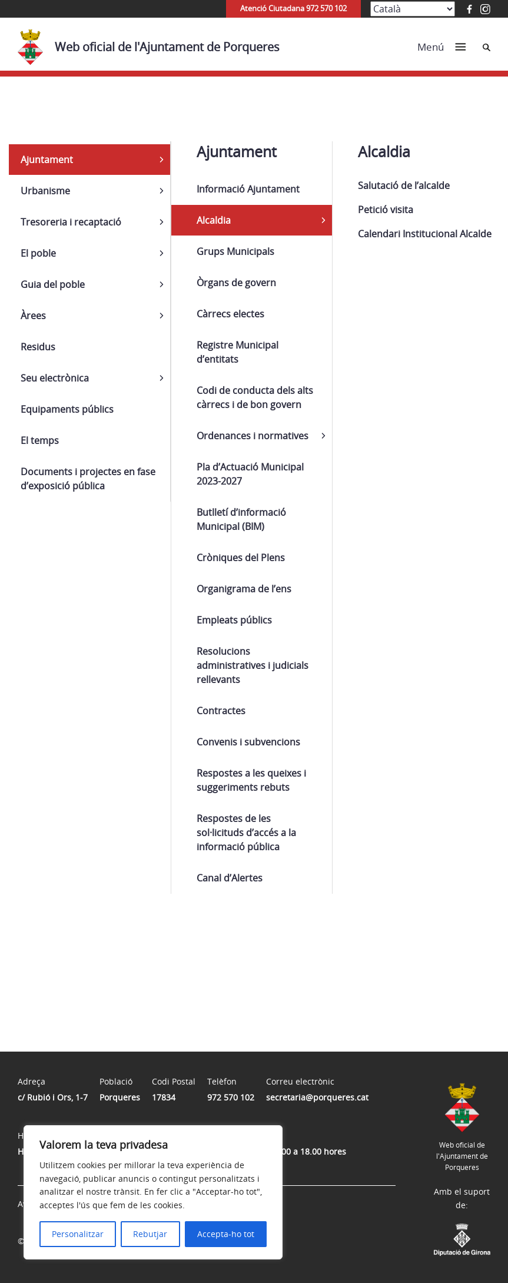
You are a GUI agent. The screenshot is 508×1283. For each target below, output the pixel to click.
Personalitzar (78, 1233)
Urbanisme (45, 190)
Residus (38, 346)
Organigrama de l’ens (244, 588)
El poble (38, 253)
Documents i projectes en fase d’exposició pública (88, 478)
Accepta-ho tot (225, 1233)
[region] (153, 1192)
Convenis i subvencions (248, 741)
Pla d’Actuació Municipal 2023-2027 (250, 474)
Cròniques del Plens (241, 557)
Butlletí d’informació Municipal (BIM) (241, 519)
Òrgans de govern (236, 282)
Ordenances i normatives (252, 435)
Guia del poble (53, 284)
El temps (40, 440)
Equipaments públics (67, 409)
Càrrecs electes (230, 313)
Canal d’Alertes (230, 877)
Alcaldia (214, 220)
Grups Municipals (235, 251)
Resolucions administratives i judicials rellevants (252, 665)
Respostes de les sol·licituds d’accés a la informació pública (246, 832)
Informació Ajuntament (248, 189)
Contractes (221, 710)
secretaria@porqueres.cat (317, 1097)
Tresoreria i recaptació (71, 222)
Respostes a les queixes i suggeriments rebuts (251, 780)
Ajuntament (47, 159)
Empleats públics (234, 620)
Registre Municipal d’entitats (237, 352)
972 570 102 (230, 1097)
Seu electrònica (55, 378)
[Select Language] (412, 8)
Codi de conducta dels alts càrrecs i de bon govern (255, 397)
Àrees (33, 315)
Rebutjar (150, 1233)
